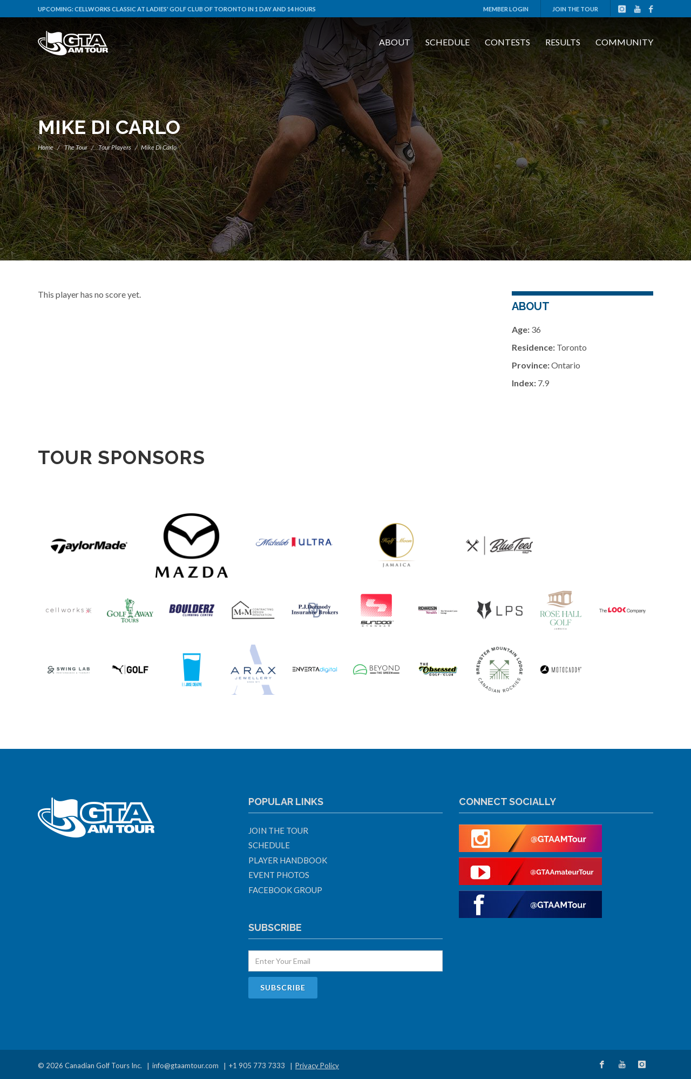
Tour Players (114, 147)
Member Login (506, 8)
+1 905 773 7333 (257, 1065)
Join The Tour (575, 8)
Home (45, 147)
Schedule (447, 42)
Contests (507, 42)
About (394, 42)
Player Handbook (287, 860)
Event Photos (278, 875)
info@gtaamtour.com (185, 1065)
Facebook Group (285, 890)
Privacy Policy (317, 1065)
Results (562, 42)
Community (624, 42)
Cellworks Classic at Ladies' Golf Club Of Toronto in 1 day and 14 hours (195, 8)
